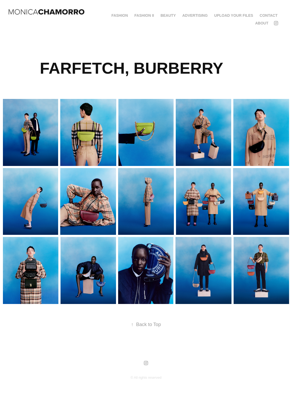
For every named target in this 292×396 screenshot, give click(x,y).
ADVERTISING (195, 15)
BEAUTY (168, 15)
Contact (268, 15)
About (261, 23)
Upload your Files (233, 15)
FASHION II (144, 15)
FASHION (119, 15)
